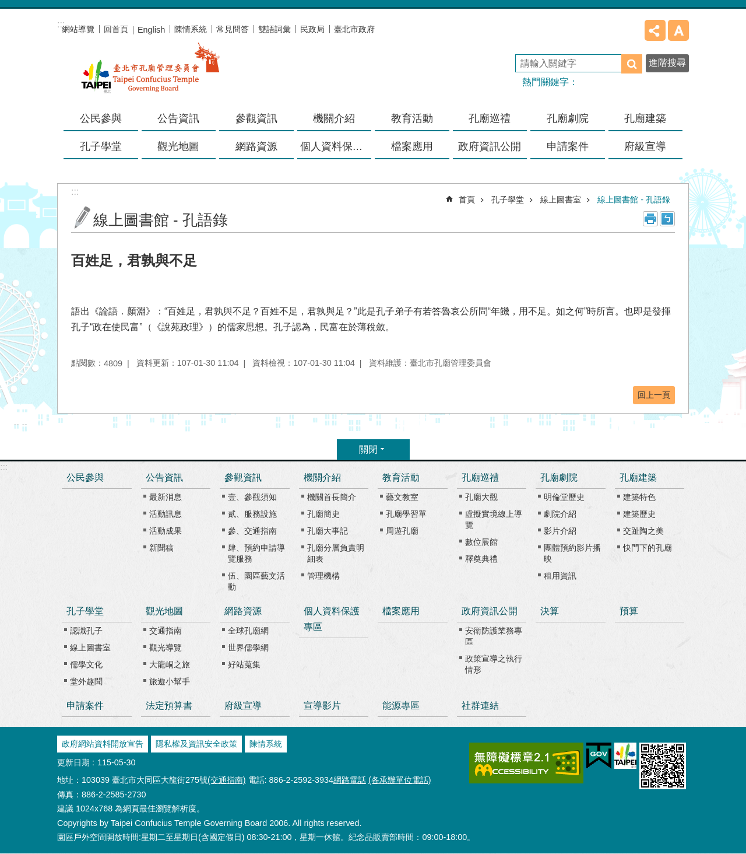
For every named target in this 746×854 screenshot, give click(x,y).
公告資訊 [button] (178, 118)
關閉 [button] (368, 449)
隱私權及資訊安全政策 (196, 743)
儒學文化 (86, 664)
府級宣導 (645, 146)
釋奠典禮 (481, 559)
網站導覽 (78, 29)
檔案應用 (412, 146)
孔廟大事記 (327, 531)
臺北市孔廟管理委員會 (150, 75)
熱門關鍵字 (545, 82)
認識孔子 (86, 630)
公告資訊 (164, 477)
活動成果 (165, 531)
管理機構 (323, 575)
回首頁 (116, 29)
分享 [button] (655, 30)
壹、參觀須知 (252, 497)
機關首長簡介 (331, 497)
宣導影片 (322, 705)
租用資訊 (560, 575)
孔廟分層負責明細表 (335, 553)
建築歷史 (639, 514)
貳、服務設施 (252, 514)
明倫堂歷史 (564, 497)
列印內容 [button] (650, 218)
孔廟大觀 (481, 497)
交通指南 (165, 630)
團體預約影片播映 (572, 553)
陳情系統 (190, 29)
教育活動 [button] (412, 118)
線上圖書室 (560, 199)
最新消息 (165, 497)
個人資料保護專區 (336, 146)
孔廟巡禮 (480, 477)
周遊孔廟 (402, 531)
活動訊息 (165, 514)
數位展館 (481, 542)
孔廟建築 (638, 477)
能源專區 (401, 705)
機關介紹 (322, 477)
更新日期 (73, 762)
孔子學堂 (507, 199)
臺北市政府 (354, 29)
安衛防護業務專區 (493, 636)
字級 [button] (678, 30)
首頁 (467, 199)
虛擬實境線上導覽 (493, 519)
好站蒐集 (244, 664)
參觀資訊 (243, 477)
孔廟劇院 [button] (568, 118)
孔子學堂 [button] (101, 146)
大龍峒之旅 (169, 664)
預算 (629, 611)
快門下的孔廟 (647, 547)
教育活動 (401, 477)
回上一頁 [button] (654, 395)
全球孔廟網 (248, 630)
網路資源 (243, 611)
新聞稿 (161, 547)
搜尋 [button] (631, 64)
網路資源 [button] (256, 146)
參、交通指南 (252, 531)
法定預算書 (169, 705)
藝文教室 (402, 497)
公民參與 (101, 118)
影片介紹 (560, 531)
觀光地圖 (164, 611)
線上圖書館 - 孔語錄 (633, 199)
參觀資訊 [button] (256, 118)
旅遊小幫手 (169, 681)
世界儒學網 (248, 647)
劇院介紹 (560, 514)
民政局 (312, 29)
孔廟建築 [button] (645, 118)
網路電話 (349, 780)
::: (4, 467)
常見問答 (232, 29)
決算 (549, 611)
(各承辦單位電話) (399, 780)
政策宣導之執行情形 (493, 664)
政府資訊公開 (490, 611)
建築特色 (639, 497)
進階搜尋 (667, 63)
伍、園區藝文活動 (256, 581)
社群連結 (480, 705)
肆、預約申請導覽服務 (256, 553)
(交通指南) (226, 780)
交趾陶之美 (643, 531)
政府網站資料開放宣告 (102, 743)
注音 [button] (667, 218)
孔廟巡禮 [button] (490, 118)
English (151, 29)
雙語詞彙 (274, 29)
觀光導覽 (165, 647)
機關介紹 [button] (334, 118)
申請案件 (568, 146)
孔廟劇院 (559, 477)
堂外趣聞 (86, 681)
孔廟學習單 (406, 514)
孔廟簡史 (323, 514)
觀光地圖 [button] (178, 146)
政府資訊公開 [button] (489, 146)
